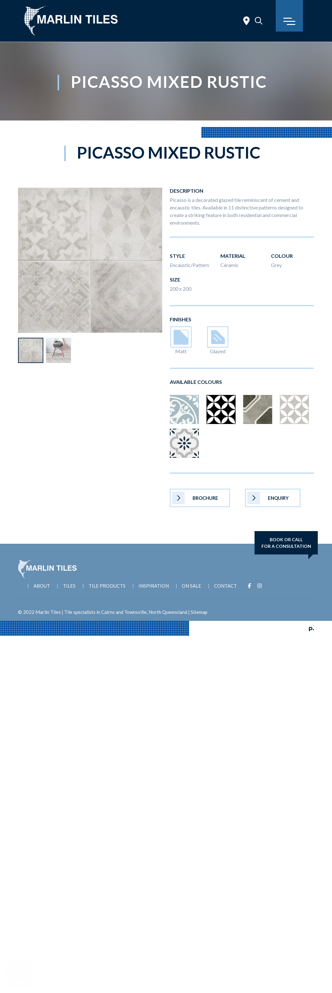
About (42, 586)
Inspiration (153, 586)
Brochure (195, 498)
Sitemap (199, 612)
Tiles (69, 586)
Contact (225, 586)
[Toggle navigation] (289, 16)
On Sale (191, 586)
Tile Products (107, 586)
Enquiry (268, 498)
